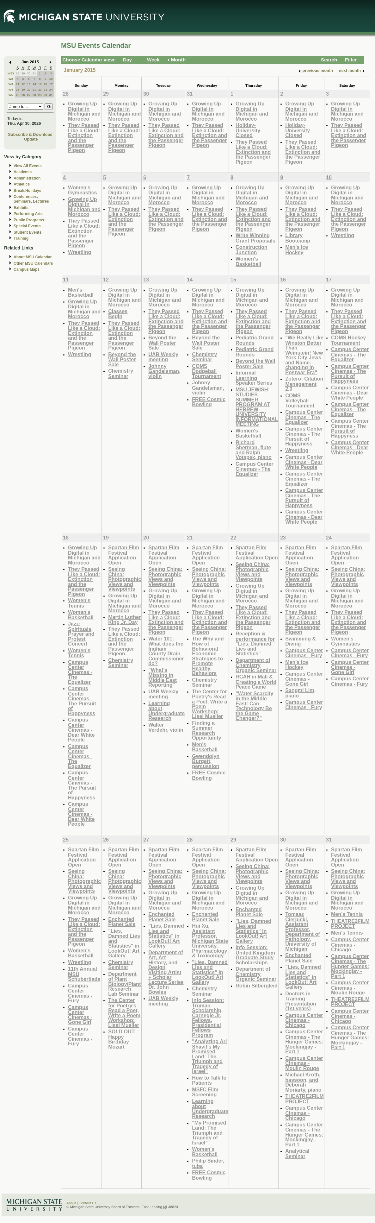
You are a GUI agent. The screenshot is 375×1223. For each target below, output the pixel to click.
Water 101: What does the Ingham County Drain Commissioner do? (166, 651)
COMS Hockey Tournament (348, 340)
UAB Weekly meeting (163, 356)
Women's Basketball (248, 261)
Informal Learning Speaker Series (254, 378)
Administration (27, 178)
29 (23, 73)
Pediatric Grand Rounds (255, 340)
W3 (11, 84)
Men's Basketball (81, 292)
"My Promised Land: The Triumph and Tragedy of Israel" (209, 1132)
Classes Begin (117, 313)
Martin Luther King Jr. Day (124, 619)
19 (23, 89)
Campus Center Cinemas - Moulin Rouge (304, 1063)
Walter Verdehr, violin (165, 727)
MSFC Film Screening (205, 1092)
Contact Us (87, 1203)
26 (23, 95)
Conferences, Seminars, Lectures (31, 199)
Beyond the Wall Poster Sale (122, 359)
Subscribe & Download (30, 134)
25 (17, 95)
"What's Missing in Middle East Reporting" (162, 677)
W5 (11, 95)
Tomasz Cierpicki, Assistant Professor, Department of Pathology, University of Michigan (302, 931)
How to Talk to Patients (209, 1080)
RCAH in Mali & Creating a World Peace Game (256, 682)
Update (31, 139)
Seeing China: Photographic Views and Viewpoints (124, 579)
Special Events (27, 226)
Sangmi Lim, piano (300, 692)
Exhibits (21, 207)
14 (34, 84)
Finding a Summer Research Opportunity (206, 730)
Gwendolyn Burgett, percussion (205, 761)
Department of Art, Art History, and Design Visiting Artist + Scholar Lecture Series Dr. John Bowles (165, 972)
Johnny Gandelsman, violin (164, 371)
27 (28, 95)
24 (51, 89)
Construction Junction (251, 249)
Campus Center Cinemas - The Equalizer (254, 469)
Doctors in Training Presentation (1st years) (300, 1001)
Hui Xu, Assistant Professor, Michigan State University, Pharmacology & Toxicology (210, 940)
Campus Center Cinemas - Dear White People (304, 462)
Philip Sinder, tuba (208, 1163)
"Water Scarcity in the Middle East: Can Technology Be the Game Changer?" (254, 705)
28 (17, 73)
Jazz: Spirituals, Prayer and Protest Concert (81, 633)
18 (17, 89)
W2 (11, 78)
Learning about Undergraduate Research (166, 710)
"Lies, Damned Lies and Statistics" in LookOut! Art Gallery (124, 943)
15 (40, 84)
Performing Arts (28, 213)
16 (45, 84)
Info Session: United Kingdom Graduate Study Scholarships (255, 954)
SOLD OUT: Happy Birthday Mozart (122, 1039)
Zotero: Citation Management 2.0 (304, 384)
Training (21, 238)
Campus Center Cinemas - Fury (304, 653)
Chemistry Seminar (120, 373)
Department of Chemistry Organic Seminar (256, 665)
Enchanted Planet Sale (121, 921)
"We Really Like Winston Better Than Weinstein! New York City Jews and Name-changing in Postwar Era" (304, 355)
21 (34, 89)
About (71, 1203)
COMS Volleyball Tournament (299, 400)
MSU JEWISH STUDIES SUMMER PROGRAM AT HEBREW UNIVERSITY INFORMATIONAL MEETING (257, 407)
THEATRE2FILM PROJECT (304, 1098)
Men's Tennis (347, 914)
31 (34, 73)
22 (40, 89)
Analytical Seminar (297, 1153)
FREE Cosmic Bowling (208, 401)
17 (51, 84)
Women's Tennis (79, 602)
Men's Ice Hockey (296, 249)
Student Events (27, 232)
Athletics (22, 184)
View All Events (28, 166)
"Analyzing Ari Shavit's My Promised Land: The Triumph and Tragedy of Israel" (209, 1056)
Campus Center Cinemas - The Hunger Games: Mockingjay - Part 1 (304, 1041)
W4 (11, 89)
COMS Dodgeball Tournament (206, 371)
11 (17, 84)
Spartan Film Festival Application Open (123, 555)
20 (28, 89)
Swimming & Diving (300, 641)
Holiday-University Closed (248, 130)
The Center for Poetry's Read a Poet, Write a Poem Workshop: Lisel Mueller (209, 704)
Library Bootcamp (297, 237)
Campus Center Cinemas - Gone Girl (304, 679)
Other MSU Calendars (33, 263)
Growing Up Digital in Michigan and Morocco (84, 111)
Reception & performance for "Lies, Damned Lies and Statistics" (255, 643)
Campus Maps (27, 269)
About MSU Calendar (33, 257)
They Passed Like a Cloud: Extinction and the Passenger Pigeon (84, 137)
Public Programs (29, 220)
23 (45, 89)
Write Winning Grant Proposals (255, 237)
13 (28, 84)
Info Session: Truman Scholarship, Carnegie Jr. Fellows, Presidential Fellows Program (208, 1017)
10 (51, 78)
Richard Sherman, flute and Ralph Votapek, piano (254, 449)
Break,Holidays (27, 190)
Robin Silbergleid (257, 985)
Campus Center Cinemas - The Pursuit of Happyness (304, 436)
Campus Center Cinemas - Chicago (304, 1020)
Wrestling (79, 252)
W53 (11, 73)
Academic (23, 172)
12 (23, 84)
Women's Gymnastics (82, 190)
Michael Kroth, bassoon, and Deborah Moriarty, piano (303, 1082)
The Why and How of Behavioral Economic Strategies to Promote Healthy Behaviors (208, 656)
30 (28, 73)
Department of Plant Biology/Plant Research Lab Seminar (124, 984)
